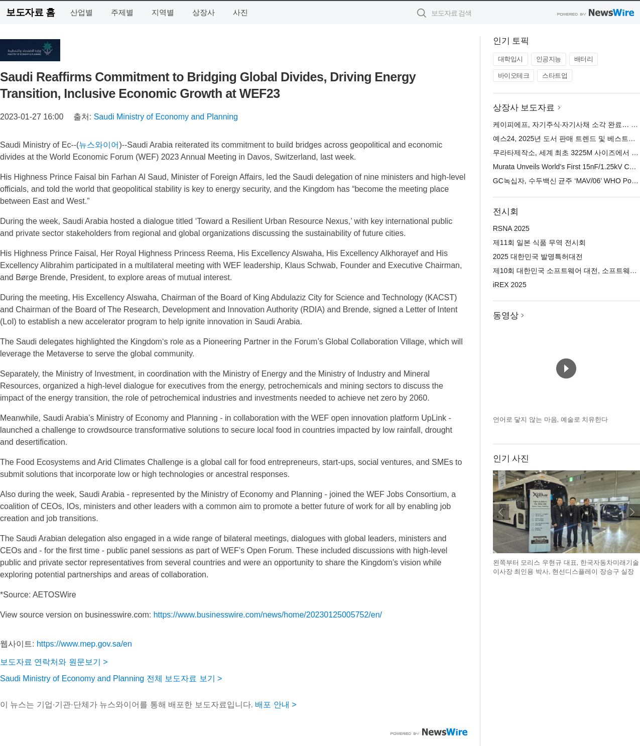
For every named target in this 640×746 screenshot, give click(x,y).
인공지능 (548, 59)
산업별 (81, 12)
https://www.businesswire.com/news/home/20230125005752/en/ (268, 614)
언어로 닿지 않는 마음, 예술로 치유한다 (550, 419)
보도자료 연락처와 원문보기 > (54, 662)
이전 (501, 512)
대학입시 (510, 59)
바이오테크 (514, 75)
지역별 (163, 12)
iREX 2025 (510, 285)
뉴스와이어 (99, 145)
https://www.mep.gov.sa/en (84, 644)
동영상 (506, 315)
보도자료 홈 (30, 12)
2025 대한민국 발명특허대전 (538, 257)
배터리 (583, 59)
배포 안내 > (275, 704)
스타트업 (554, 75)
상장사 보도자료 (524, 107)
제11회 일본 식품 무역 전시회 (539, 242)
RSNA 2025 (511, 228)
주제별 (122, 12)
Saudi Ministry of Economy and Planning (166, 116)
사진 (240, 12)
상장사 (203, 12)
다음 (632, 512)
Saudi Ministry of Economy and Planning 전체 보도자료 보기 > (111, 678)
